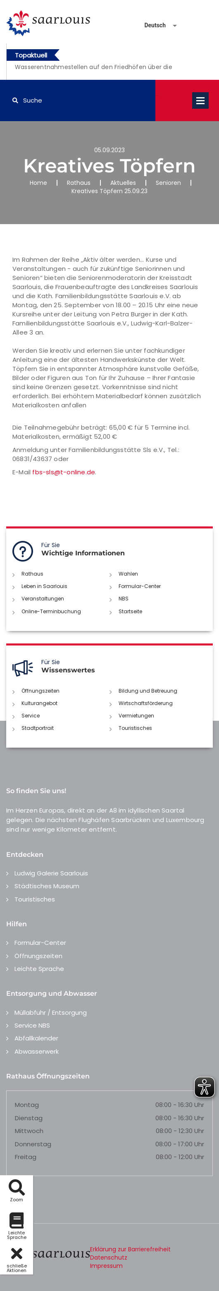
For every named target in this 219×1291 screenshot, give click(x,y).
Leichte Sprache (39, 968)
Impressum (106, 1266)
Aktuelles (123, 183)
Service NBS (32, 1025)
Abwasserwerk (36, 1051)
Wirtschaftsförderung (146, 703)
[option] (100, 71)
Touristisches (135, 728)
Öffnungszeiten (40, 690)
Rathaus (78, 183)
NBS (124, 598)
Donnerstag (33, 1144)
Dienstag (29, 1118)
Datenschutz (108, 1257)
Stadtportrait (37, 728)
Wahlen (128, 573)
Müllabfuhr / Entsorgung (50, 1012)
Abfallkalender (36, 1038)
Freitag (25, 1156)
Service (30, 715)
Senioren (168, 183)
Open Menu (200, 100)
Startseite (130, 611)
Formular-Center (140, 586)
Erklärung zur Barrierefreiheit (130, 1249)
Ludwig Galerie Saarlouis (51, 873)
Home (38, 183)
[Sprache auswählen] (151, 25)
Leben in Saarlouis (44, 586)
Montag (27, 1104)
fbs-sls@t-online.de (63, 472)
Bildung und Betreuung (148, 690)
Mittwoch (29, 1130)
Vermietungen (136, 715)
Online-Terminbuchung (51, 611)
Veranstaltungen (42, 598)
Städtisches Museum (46, 886)
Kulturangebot (39, 703)
